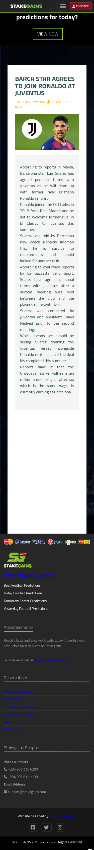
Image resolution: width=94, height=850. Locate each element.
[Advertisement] (47, 482)
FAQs (47, 721)
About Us (47, 729)
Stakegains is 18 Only (47, 706)
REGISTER (80, 6)
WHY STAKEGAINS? (28, 575)
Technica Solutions (62, 816)
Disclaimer (47, 699)
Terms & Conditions (47, 691)
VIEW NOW (48, 33)
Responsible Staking (47, 714)
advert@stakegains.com (51, 660)
